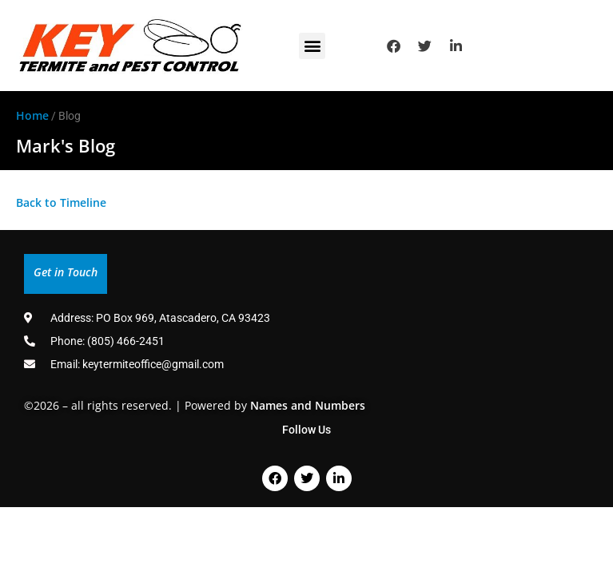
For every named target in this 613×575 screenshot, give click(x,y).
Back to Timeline (61, 202)
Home (32, 115)
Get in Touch (66, 272)
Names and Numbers (307, 405)
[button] (312, 46)
